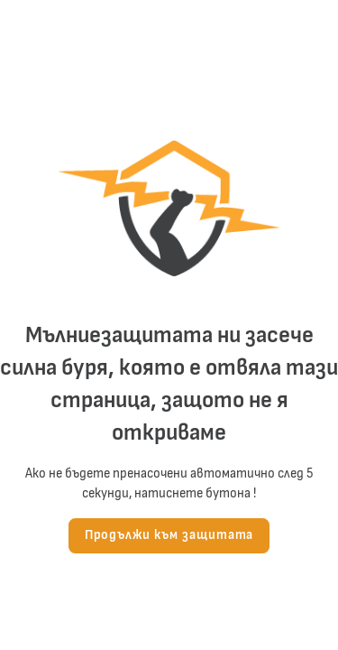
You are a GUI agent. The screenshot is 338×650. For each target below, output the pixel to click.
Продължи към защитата (169, 535)
